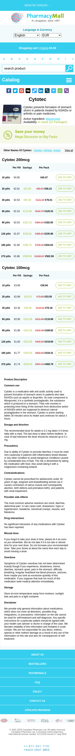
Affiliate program (37, 710)
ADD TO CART (65, 177)
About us (37, 654)
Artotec (57, 150)
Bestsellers (37, 664)
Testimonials (37, 673)
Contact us (37, 701)
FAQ (37, 682)
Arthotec (47, 150)
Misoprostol (53, 118)
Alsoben (38, 150)
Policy (37, 691)
